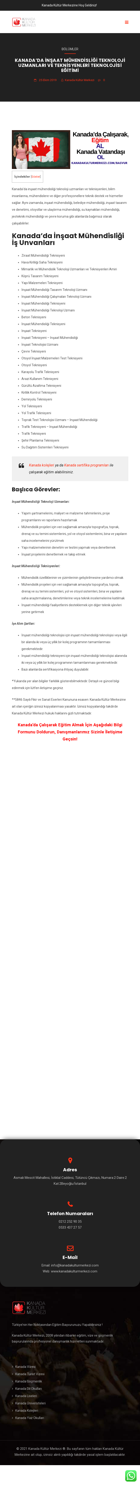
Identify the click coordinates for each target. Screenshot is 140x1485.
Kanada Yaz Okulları (29, 1418)
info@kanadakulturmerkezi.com (74, 1265)
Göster (36, 176)
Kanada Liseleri (26, 1396)
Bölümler (70, 49)
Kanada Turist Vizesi (30, 1374)
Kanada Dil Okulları (28, 1388)
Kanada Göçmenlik (28, 1381)
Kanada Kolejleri (26, 1410)
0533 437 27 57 (70, 1227)
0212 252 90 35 (70, 1221)
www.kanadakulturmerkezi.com (74, 1271)
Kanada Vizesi (25, 1367)
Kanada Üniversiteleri (30, 1403)
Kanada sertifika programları (86, 465)
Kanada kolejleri (41, 465)
